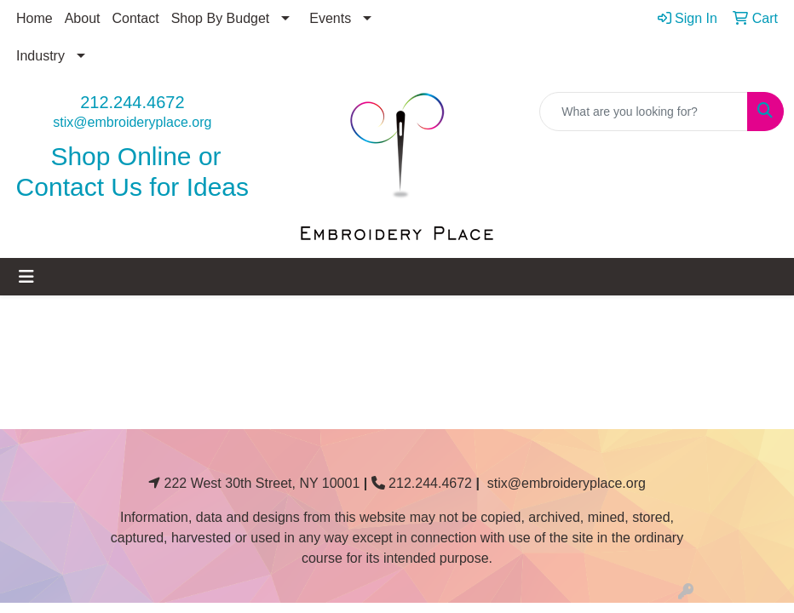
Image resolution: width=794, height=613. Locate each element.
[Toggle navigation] (26, 277)
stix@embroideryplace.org (132, 122)
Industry (40, 56)
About (83, 18)
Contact (135, 18)
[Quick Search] (643, 111)
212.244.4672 (132, 102)
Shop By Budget (220, 18)
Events (330, 18)
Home (34, 18)
